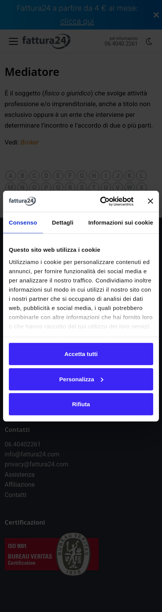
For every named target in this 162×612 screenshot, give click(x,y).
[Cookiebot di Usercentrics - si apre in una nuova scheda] (101, 201)
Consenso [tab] (23, 222)
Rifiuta (81, 404)
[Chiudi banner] (150, 201)
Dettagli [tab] (62, 222)
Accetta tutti (81, 354)
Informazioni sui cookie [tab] (120, 222)
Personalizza (81, 379)
